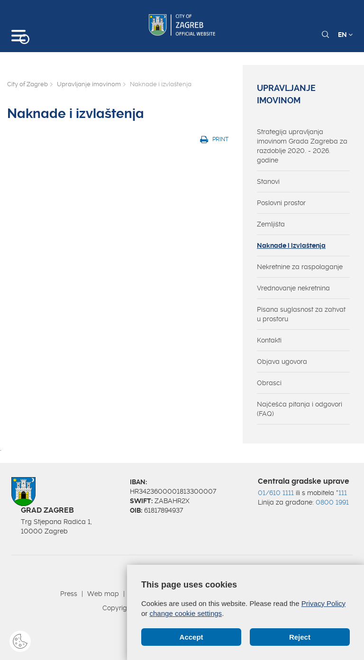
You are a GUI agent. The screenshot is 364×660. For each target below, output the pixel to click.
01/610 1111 (276, 493)
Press (68, 593)
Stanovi (268, 181)
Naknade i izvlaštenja (291, 245)
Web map (103, 593)
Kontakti (269, 340)
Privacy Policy (323, 603)
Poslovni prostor (281, 203)
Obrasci (269, 383)
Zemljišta (271, 224)
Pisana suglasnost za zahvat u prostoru (301, 314)
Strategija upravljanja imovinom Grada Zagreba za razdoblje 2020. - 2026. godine (302, 146)
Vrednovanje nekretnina (293, 288)
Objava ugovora (282, 361)
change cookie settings (186, 613)
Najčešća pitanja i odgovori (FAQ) (299, 408)
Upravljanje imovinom (89, 84)
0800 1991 (332, 502)
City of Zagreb (27, 84)
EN (345, 34)
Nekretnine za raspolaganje (300, 267)
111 (342, 493)
